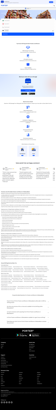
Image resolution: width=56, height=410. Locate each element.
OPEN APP (51, 2)
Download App (28, 90)
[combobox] (26, 21)
